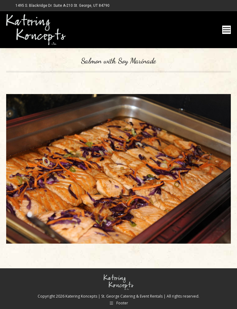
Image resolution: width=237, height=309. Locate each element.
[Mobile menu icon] (226, 30)
